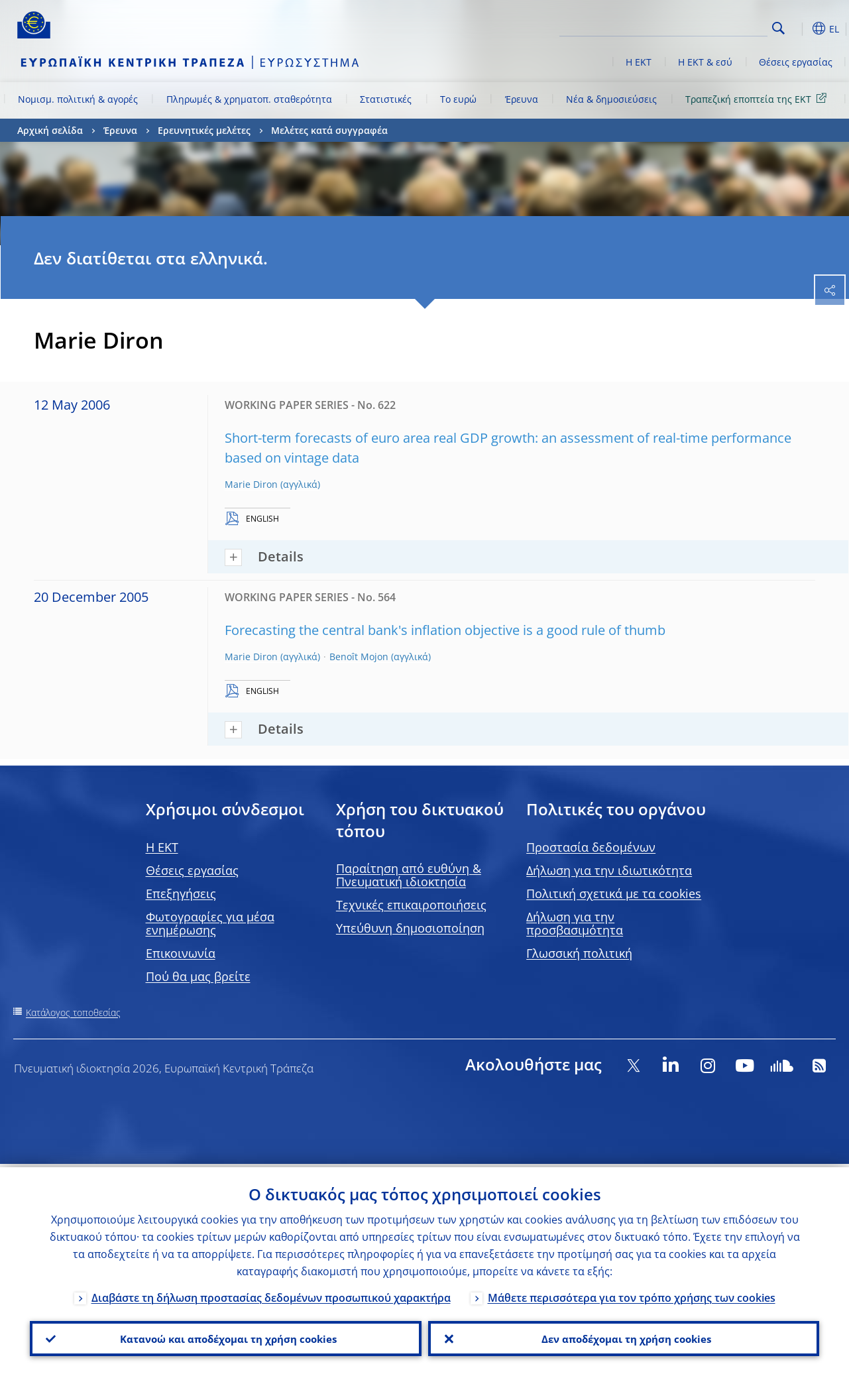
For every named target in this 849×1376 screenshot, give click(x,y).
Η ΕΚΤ (638, 62)
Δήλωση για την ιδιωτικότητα (609, 870)
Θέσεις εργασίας (795, 62)
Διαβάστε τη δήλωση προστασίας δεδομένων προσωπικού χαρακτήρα (271, 1294)
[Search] (701, 26)
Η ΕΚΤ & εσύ (705, 62)
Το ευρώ (458, 99)
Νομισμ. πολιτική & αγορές (78, 99)
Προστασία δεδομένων (590, 847)
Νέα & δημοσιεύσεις (611, 99)
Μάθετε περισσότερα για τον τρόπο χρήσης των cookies (631, 1294)
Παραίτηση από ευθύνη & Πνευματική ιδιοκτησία (408, 874)
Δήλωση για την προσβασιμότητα (574, 923)
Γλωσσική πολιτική (579, 953)
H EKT (162, 847)
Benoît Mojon (358, 656)
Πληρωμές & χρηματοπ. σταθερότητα (249, 99)
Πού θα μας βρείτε (198, 976)
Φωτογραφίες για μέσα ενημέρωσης (210, 923)
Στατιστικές (386, 99)
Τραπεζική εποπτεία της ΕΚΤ (758, 98)
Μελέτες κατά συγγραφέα (329, 130)
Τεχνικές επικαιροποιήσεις (411, 905)
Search (778, 28)
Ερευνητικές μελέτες (204, 130)
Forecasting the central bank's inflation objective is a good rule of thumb (445, 630)
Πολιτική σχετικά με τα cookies (613, 893)
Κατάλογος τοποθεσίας (73, 1012)
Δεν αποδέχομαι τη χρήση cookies (623, 1337)
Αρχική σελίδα (50, 130)
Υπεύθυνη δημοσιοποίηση (410, 928)
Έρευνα (521, 99)
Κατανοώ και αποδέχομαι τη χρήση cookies (225, 1337)
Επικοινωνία (180, 953)
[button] (799, 28)
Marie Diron (251, 484)
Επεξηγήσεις (181, 893)
